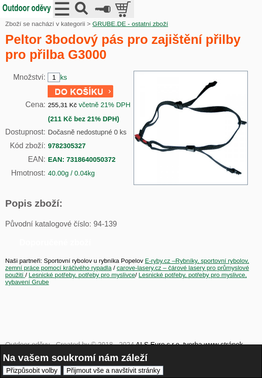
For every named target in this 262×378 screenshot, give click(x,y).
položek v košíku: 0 (124, 9)
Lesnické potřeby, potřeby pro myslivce (82, 274)
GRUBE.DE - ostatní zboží (130, 23)
